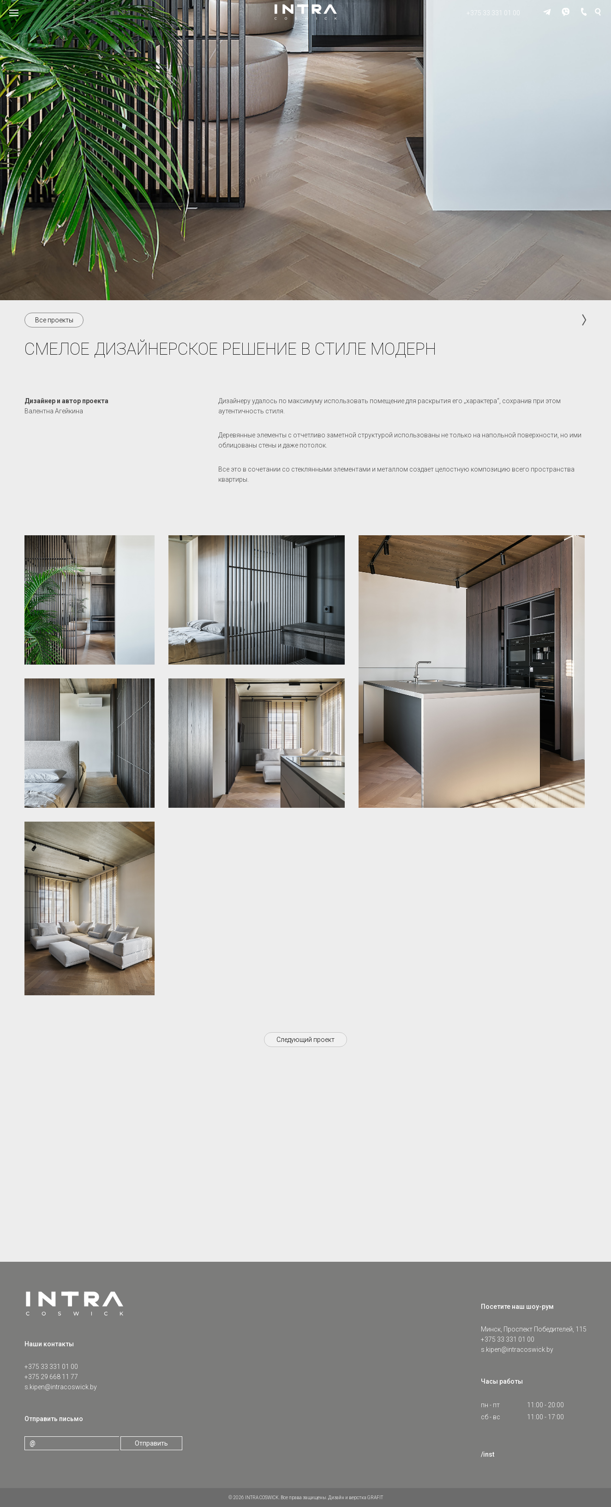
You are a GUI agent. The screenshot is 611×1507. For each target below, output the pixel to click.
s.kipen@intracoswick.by (60, 1387)
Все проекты (54, 320)
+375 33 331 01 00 (493, 13)
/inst (487, 1454)
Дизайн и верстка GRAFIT (355, 1497)
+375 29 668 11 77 (51, 1376)
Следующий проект (305, 1039)
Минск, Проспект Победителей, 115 (534, 1329)
